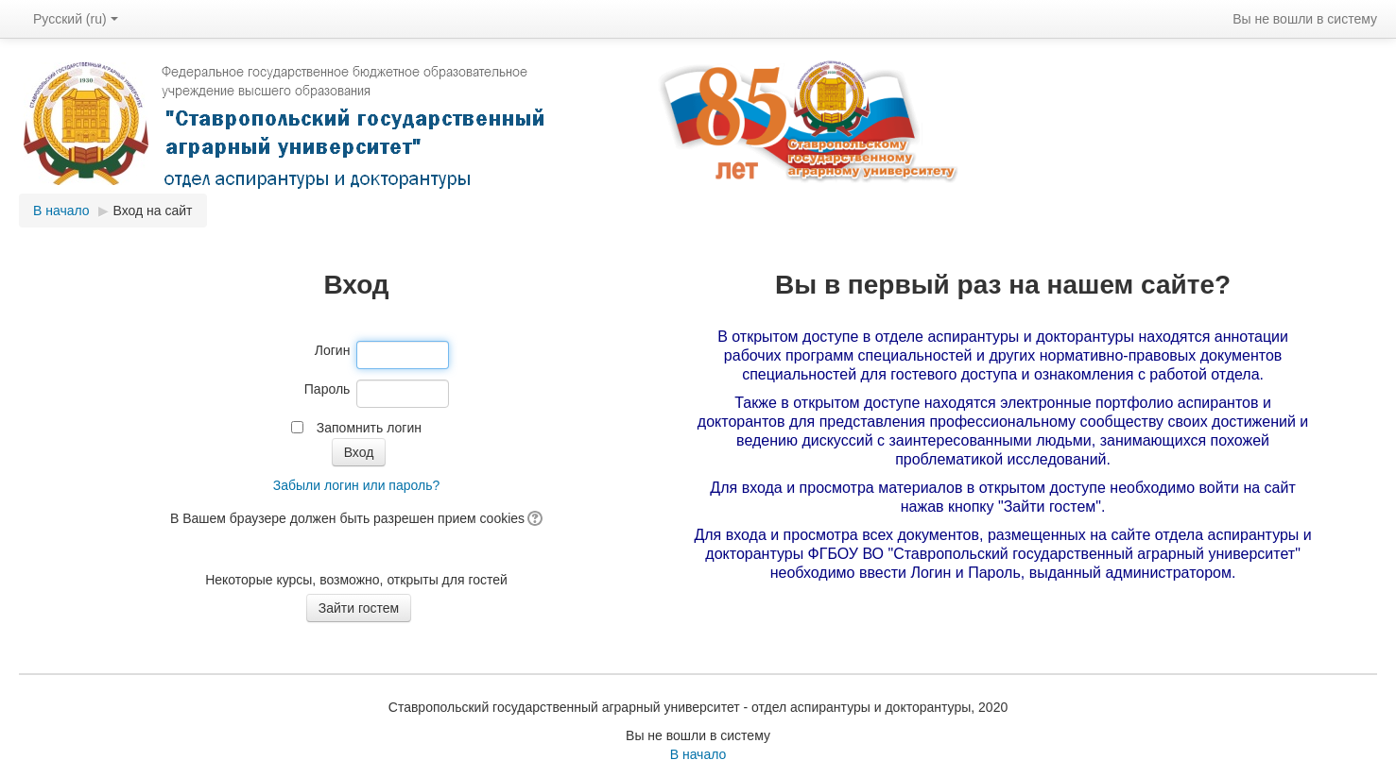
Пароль (327, 389)
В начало (61, 210)
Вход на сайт (153, 210)
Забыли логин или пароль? (356, 485)
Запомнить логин (369, 427)
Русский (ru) (75, 18)
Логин (333, 350)
